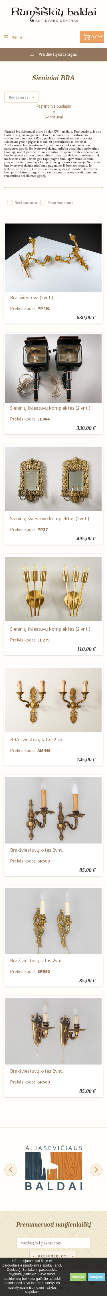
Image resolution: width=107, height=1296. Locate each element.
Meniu (16, 37)
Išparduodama (61, 202)
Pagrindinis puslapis (53, 106)
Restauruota (26, 202)
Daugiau (96, 1277)
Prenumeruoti (53, 1256)
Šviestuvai (54, 117)
